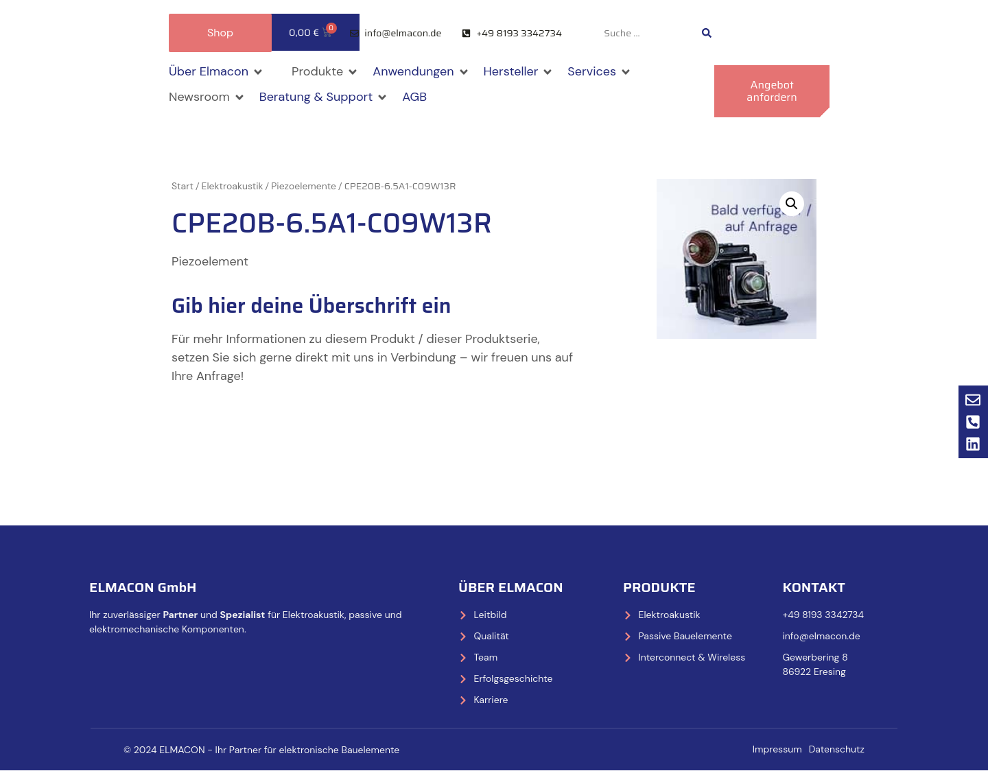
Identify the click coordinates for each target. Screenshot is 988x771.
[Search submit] (707, 33)
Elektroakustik (232, 186)
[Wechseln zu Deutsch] (770, 33)
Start (182, 186)
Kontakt (813, 587)
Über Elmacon (510, 587)
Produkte (659, 587)
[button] (216, 71)
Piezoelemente (303, 186)
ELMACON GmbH (143, 587)
